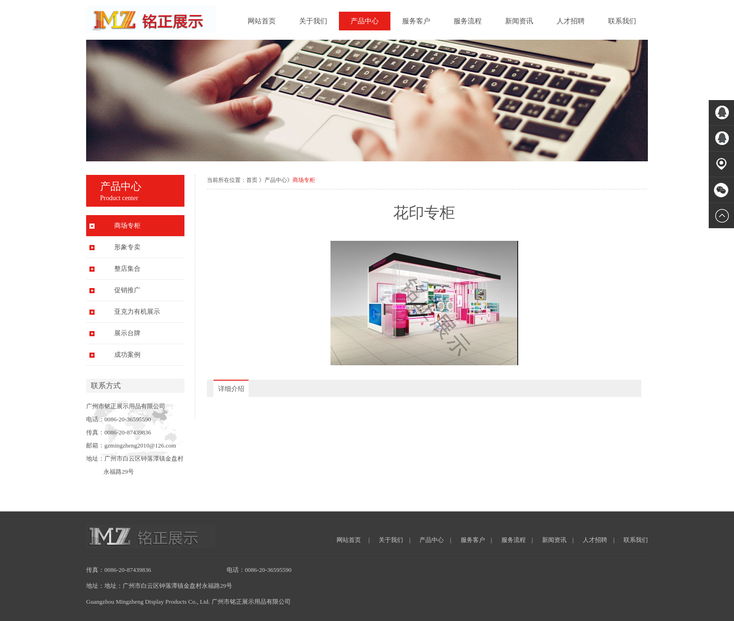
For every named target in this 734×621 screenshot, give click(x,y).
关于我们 (313, 21)
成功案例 (127, 354)
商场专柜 (127, 225)
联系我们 (622, 21)
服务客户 (416, 21)
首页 (251, 180)
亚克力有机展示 (137, 311)
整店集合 (127, 268)
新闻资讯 (519, 21)
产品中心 (365, 21)
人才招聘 (571, 21)
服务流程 (468, 21)
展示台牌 (127, 333)
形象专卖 (127, 247)
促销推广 (127, 290)
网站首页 (262, 21)
